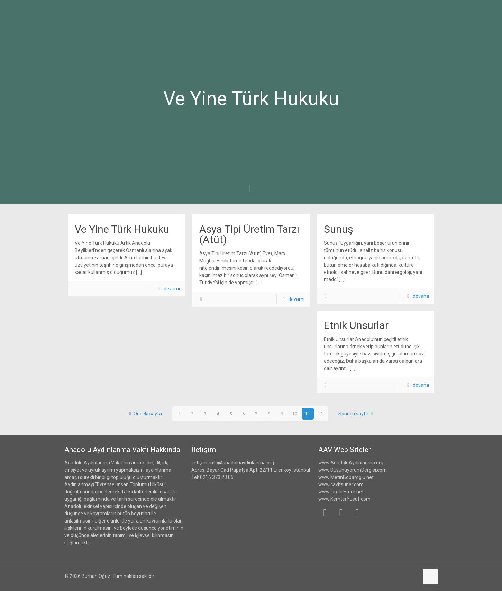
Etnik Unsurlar (356, 325)
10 (295, 413)
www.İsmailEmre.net (341, 492)
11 (307, 413)
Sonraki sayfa (356, 413)
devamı (172, 289)
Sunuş (338, 229)
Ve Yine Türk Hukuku (122, 229)
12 (320, 413)
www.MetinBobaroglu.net (346, 477)
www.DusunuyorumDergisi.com (352, 470)
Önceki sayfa (144, 413)
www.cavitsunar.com (341, 484)
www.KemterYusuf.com (344, 499)
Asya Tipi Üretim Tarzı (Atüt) (249, 234)
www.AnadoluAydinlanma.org (350, 462)
